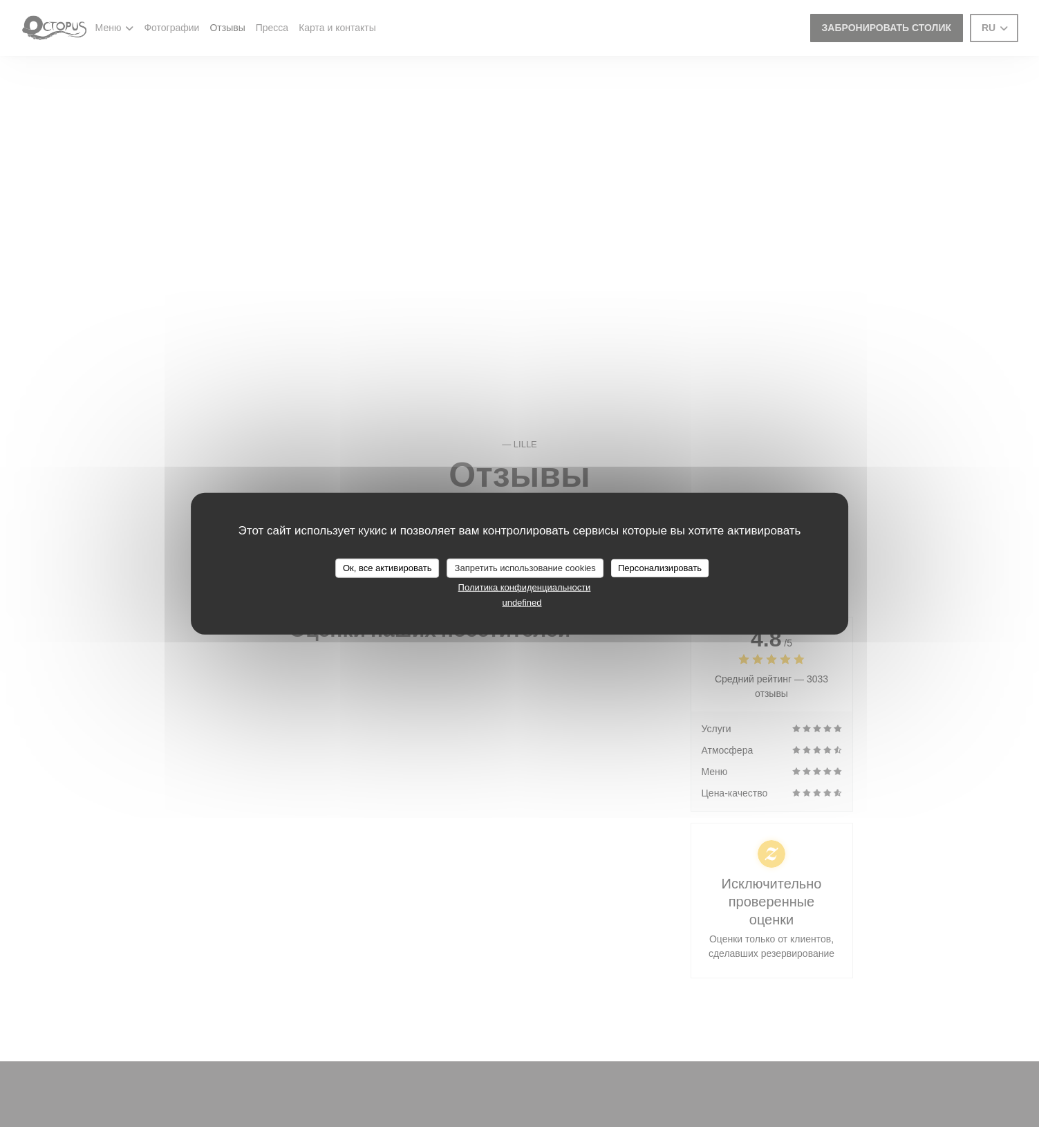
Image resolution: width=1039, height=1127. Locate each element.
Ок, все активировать (387, 568)
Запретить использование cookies (525, 568)
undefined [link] (521, 602)
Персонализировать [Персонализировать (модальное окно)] (660, 568)
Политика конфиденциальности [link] (524, 586)
